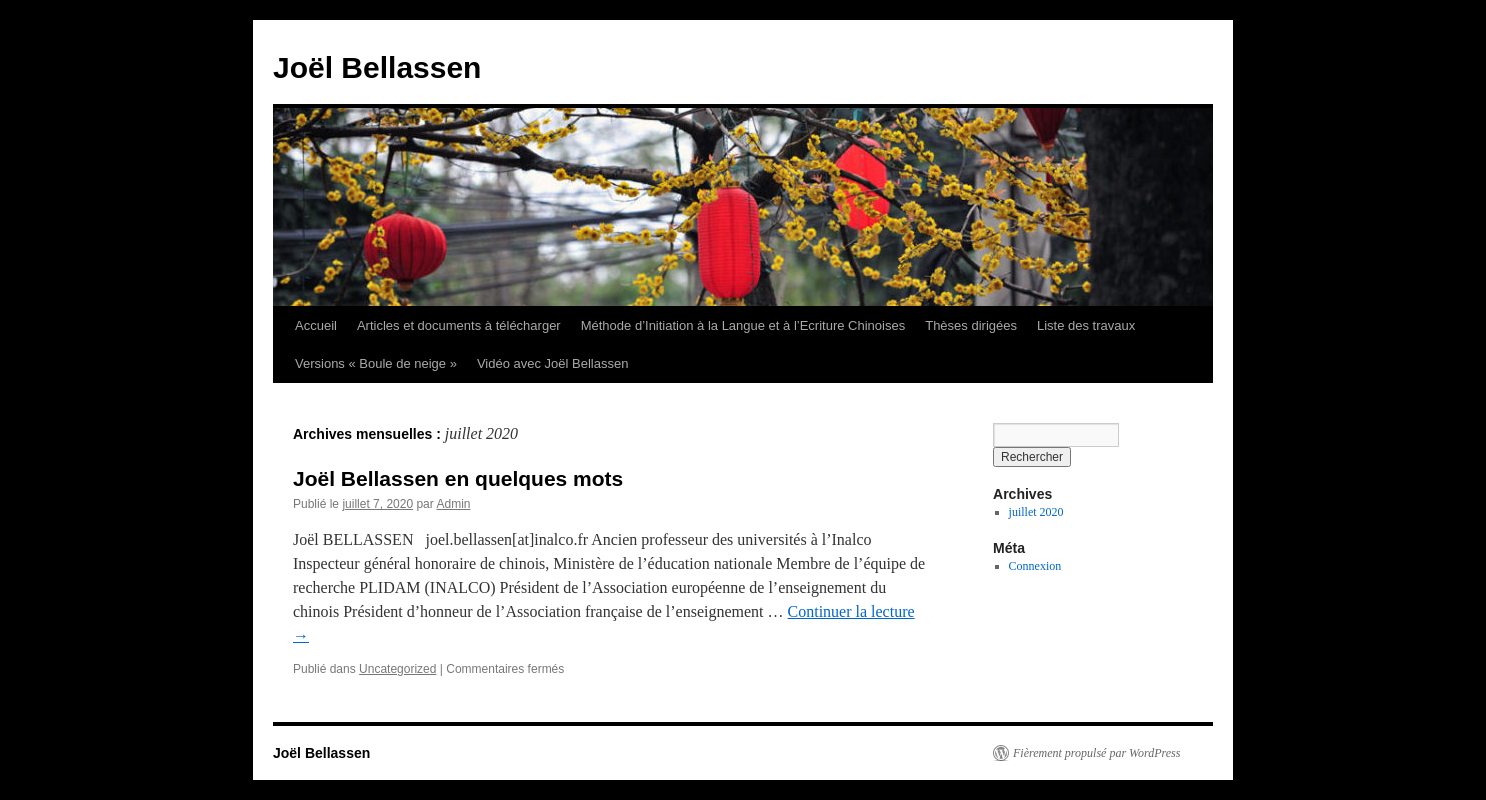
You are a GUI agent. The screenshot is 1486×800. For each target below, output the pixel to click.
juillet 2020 (1036, 512)
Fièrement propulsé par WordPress (1096, 753)
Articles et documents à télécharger (459, 325)
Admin (453, 504)
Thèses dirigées (971, 325)
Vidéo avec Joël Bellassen (553, 363)
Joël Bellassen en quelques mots (458, 478)
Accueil (316, 325)
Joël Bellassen (377, 67)
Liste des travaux (1086, 325)
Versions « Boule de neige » (376, 363)
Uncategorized (397, 669)
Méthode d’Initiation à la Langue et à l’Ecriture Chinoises (743, 325)
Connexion (1035, 566)
